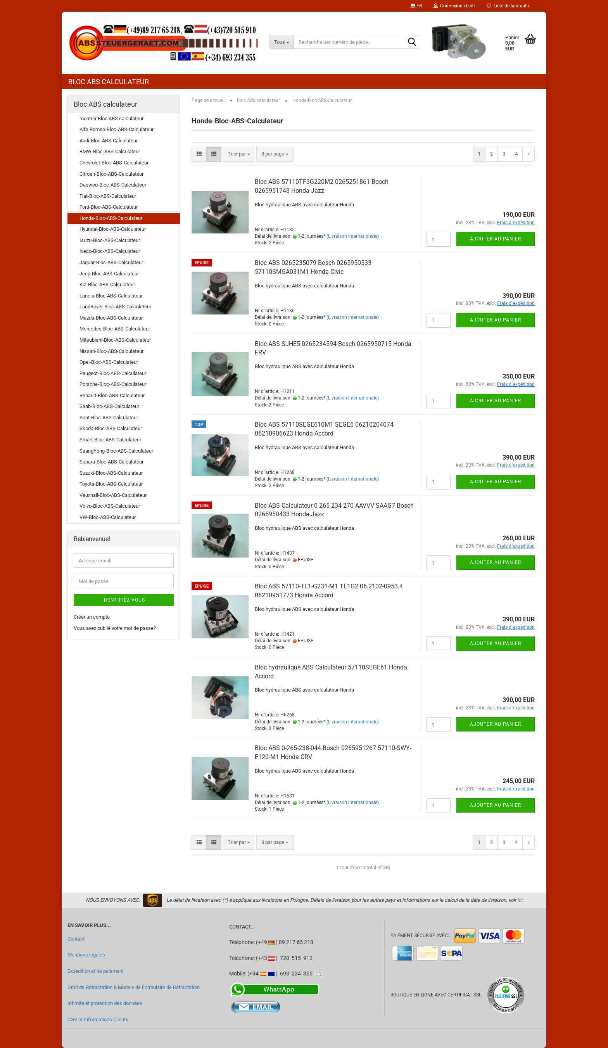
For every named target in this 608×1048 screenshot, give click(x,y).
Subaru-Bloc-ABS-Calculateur (111, 462)
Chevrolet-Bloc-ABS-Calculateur (114, 163)
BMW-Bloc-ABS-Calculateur (109, 151)
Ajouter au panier (495, 239)
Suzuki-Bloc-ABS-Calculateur (111, 473)
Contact (76, 939)
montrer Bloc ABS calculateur (111, 118)
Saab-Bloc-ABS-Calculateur (109, 406)
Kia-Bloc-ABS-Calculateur (107, 284)
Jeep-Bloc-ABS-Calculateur (109, 274)
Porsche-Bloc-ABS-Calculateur (112, 384)
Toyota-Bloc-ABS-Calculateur (111, 484)
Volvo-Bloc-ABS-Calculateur (109, 506)
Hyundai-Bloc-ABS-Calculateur (112, 229)
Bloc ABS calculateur (108, 82)
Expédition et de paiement (95, 971)
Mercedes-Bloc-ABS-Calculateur (114, 329)
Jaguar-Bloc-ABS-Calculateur (111, 262)
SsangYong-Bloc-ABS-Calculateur (116, 451)
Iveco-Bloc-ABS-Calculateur (109, 251)
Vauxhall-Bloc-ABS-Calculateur (113, 495)
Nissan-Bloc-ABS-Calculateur (111, 351)
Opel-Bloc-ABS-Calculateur (108, 362)
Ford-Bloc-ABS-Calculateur (108, 207)
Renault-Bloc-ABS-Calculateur (112, 395)
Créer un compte (92, 617)
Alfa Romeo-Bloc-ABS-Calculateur (116, 129)
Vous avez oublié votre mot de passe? (115, 628)
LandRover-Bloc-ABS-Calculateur (115, 307)
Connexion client (454, 6)
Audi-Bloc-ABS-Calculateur (108, 141)
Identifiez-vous (123, 600)
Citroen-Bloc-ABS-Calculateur (111, 174)
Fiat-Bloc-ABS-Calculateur (107, 196)
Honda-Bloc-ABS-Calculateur (110, 218)
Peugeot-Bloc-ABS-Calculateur (112, 373)
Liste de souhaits (508, 6)
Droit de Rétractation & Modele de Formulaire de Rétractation (133, 987)
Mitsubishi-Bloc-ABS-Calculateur (115, 340)
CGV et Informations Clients (97, 1019)
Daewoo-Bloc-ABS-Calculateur (112, 185)
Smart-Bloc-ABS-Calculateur (110, 440)
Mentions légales (86, 955)
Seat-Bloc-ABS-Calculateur (108, 417)
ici (519, 900)
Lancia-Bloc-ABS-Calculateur (111, 296)
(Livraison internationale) (352, 236)
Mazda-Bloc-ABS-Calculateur (111, 318)
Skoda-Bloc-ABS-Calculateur (110, 428)
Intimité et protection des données (104, 1003)
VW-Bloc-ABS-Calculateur (107, 517)
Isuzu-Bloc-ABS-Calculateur (109, 240)
